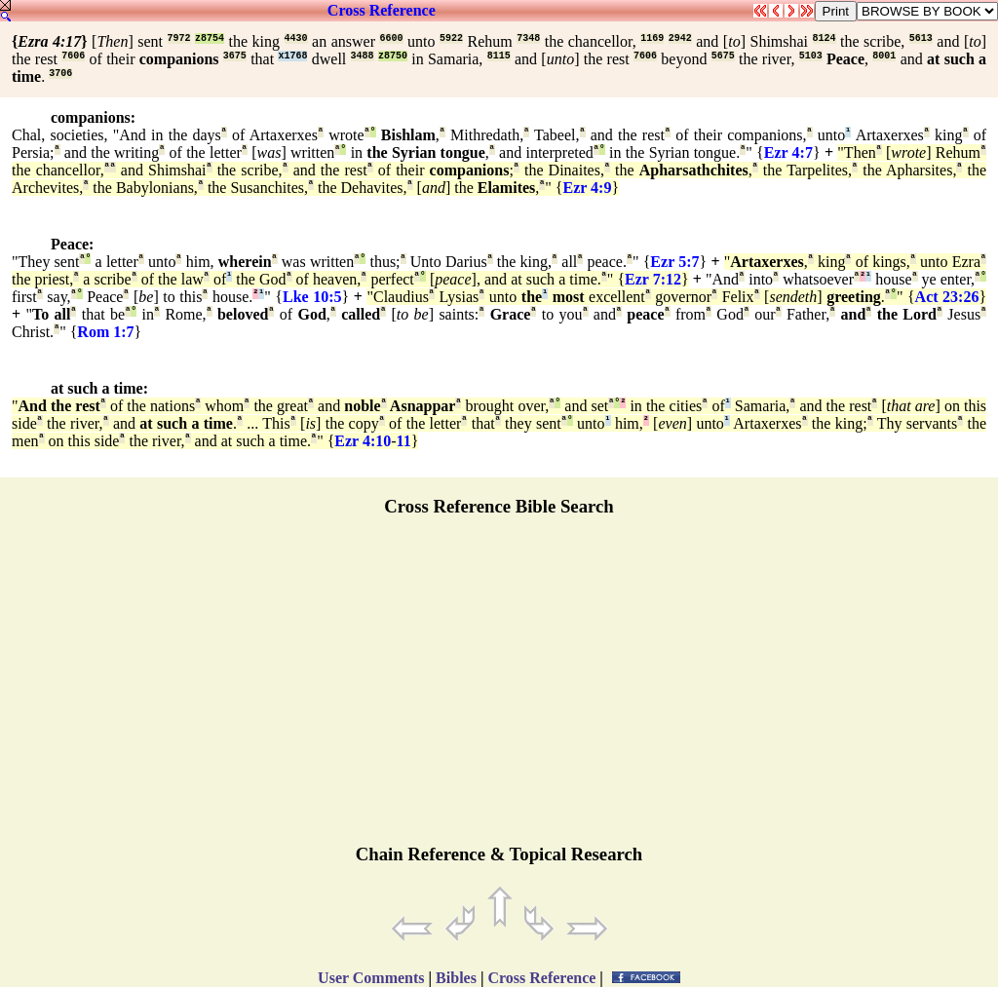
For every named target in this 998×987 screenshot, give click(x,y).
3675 (235, 56)
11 (404, 441)
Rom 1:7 (105, 331)
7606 (73, 56)
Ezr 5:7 (674, 261)
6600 (391, 38)
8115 (499, 56)
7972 (179, 38)
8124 (824, 38)
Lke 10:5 (312, 296)
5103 (811, 56)
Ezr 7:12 (653, 279)
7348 (528, 38)
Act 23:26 (947, 296)
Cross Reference (381, 10)
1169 (652, 38)
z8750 (392, 56)
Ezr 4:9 (587, 187)
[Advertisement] (499, 688)
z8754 (209, 38)
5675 (723, 56)
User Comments (371, 977)
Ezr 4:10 (362, 441)
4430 (296, 38)
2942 (680, 38)
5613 (921, 38)
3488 (362, 56)
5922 (451, 38)
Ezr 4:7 (788, 152)
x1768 (292, 56)
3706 (60, 73)
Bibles (456, 977)
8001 (884, 56)
